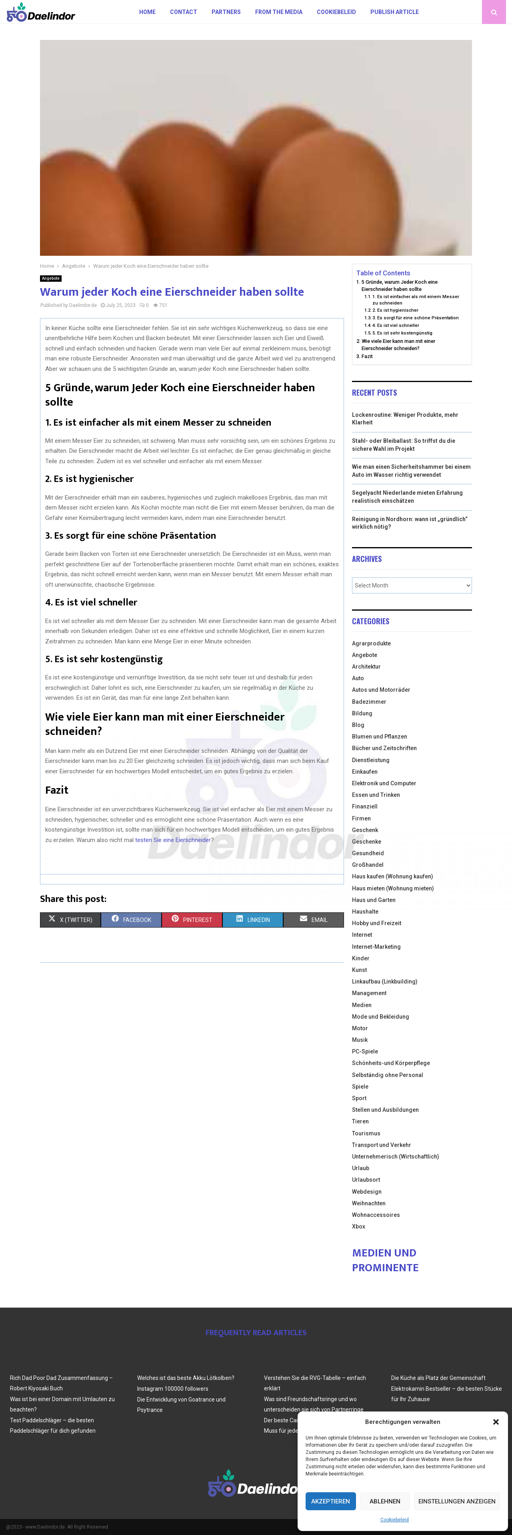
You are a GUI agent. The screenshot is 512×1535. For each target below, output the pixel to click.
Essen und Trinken (376, 795)
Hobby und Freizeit (376, 923)
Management (369, 993)
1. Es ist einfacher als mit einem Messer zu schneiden (415, 300)
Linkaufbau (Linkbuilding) (385, 981)
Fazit (367, 356)
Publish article (394, 12)
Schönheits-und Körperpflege (391, 1063)
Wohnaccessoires (376, 1215)
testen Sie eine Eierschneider (173, 840)
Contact (183, 12)
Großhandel (368, 865)
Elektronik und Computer (384, 783)
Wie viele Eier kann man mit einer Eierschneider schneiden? (398, 344)
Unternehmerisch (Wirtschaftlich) (395, 1156)
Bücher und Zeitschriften (384, 748)
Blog (358, 725)
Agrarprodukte (371, 643)
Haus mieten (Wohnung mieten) (393, 888)
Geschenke (366, 841)
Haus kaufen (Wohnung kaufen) (392, 876)
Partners (226, 12)
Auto (358, 678)
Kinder (361, 958)
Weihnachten (369, 1203)
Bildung (362, 713)
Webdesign (367, 1192)
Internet (362, 935)
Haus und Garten (374, 900)
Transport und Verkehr (381, 1145)
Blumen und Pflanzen (379, 736)
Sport (359, 1098)
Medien (362, 1005)
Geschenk (365, 830)
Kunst (359, 970)
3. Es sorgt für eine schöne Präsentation (415, 318)
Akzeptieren (330, 1501)
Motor (360, 1028)
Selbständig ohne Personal (387, 1075)
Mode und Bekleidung (380, 1016)
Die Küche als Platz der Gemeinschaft (438, 1378)
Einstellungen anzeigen (457, 1501)
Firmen (361, 818)
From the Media (278, 12)
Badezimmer (369, 702)
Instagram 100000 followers (172, 1389)
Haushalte (365, 911)
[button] (496, 1422)
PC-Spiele (365, 1051)
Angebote (51, 278)
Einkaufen (365, 771)
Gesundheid (368, 853)
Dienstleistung (371, 760)
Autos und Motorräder (381, 690)
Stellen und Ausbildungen (385, 1110)
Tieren (360, 1121)
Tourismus (366, 1133)
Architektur (366, 666)
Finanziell (365, 806)
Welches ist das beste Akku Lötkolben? (185, 1378)
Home (147, 12)
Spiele (360, 1086)
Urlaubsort (366, 1180)
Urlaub (360, 1168)
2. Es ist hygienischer (395, 310)
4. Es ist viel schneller (395, 325)
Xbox (358, 1226)
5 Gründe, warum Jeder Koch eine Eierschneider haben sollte (400, 285)
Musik (360, 1040)
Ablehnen (385, 1501)
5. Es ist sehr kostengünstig (402, 333)
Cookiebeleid (394, 1520)
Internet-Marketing (376, 947)
